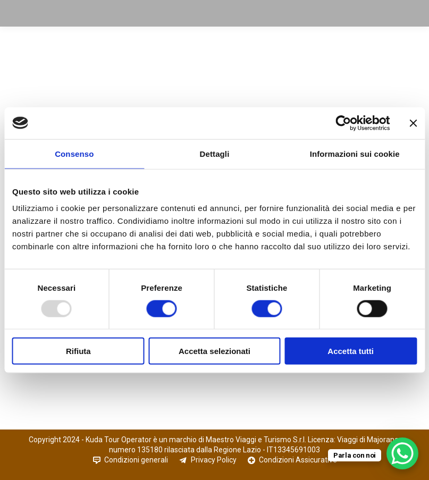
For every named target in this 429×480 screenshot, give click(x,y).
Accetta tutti (350, 351)
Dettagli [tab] (215, 153)
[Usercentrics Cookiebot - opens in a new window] (343, 123)
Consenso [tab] (74, 153)
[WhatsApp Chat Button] (402, 453)
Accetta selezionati (214, 351)
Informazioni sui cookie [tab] (355, 153)
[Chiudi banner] (413, 123)
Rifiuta (78, 351)
